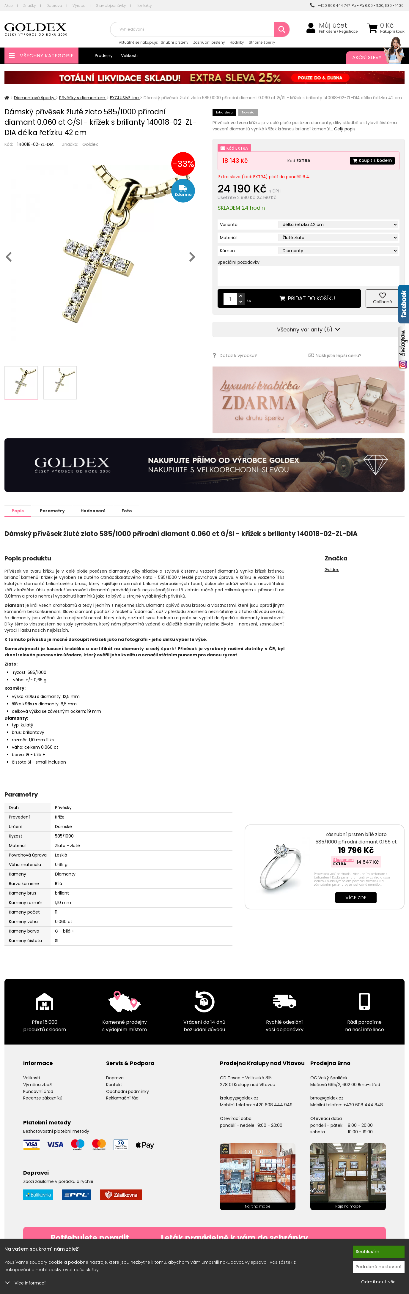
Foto (130, 511)
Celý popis (344, 129)
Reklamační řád (122, 1098)
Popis (18, 511)
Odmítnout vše (378, 1282)
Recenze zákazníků (42, 1098)
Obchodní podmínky (127, 1091)
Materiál (228, 238)
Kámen (227, 251)
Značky (29, 5)
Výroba (79, 5)
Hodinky (237, 42)
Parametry (53, 511)
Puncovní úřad (38, 1091)
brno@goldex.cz (326, 1098)
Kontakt (114, 1084)
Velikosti (129, 56)
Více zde (355, 897)
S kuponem (343, 859)
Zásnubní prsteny (209, 42)
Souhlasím (368, 1251)
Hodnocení (95, 511)
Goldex (90, 144)
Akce (8, 5)
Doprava (54, 5)
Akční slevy (372, 57)
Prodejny (104, 56)
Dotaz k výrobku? (235, 355)
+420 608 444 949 (272, 1104)
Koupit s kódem (372, 161)
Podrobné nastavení (379, 1267)
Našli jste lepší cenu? (335, 355)
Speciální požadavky (238, 262)
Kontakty (144, 5)
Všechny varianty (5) (308, 329)
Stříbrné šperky (262, 42)
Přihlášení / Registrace (338, 31)
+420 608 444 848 (363, 1104)
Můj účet (333, 25)
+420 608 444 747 (330, 5)
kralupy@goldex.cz (239, 1098)
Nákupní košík (392, 31)
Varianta (228, 224)
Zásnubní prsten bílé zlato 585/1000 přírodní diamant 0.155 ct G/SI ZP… (356, 841)
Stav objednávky (111, 5)
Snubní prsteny (174, 42)
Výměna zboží (37, 1084)
